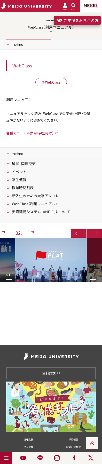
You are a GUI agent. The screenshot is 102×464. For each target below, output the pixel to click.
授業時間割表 (23, 187)
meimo (17, 44)
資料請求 (51, 373)
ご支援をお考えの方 (77, 20)
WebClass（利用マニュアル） (34, 203)
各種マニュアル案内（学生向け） (30, 132)
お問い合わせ (73, 446)
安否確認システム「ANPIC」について (41, 211)
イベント (19, 171)
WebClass (51, 82)
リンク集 (28, 446)
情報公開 (28, 439)
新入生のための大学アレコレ (35, 195)
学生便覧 (19, 179)
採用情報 (73, 439)
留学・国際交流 (24, 163)
